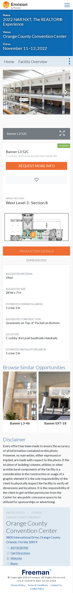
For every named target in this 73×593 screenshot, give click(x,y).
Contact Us (56, 585)
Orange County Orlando (23, 517)
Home (9, 61)
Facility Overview (32, 61)
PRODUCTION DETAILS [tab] (36, 251)
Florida (37, 512)
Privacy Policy (18, 585)
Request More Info (36, 166)
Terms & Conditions (38, 585)
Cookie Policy (37, 588)
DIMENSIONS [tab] (36, 260)
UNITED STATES (15, 512)
